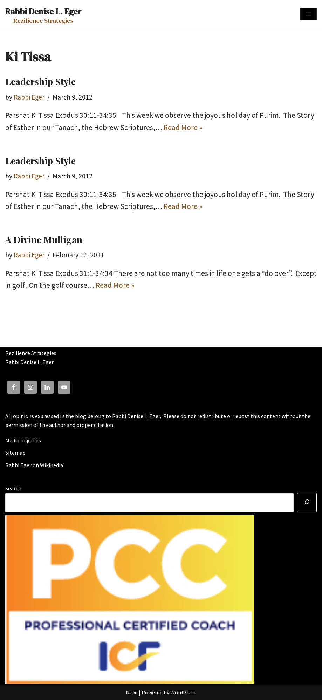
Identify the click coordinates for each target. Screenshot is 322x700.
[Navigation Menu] (308, 14)
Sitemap (15, 452)
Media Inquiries (23, 440)
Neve (132, 692)
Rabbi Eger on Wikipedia (34, 465)
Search (13, 488)
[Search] (307, 502)
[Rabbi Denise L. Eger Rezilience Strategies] (43, 14)
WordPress (183, 692)
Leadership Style (40, 81)
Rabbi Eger (29, 97)
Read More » (183, 127)
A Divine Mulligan (43, 239)
